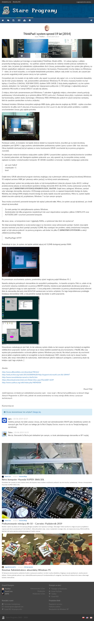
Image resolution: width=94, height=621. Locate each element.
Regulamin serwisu (55, 604)
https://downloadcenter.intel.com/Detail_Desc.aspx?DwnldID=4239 (28, 380)
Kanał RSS (54, 596)
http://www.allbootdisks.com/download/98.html (20, 372)
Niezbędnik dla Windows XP (59, 609)
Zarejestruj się (6, 2)
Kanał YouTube (56, 591)
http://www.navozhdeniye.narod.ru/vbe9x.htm (19, 377)
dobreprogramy (28, 567)
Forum (8, 20)
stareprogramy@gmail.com (13, 607)
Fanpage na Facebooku (59, 589)
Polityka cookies (54, 607)
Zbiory (24, 20)
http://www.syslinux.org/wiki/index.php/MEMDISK (21, 382)
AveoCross (6, 476)
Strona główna (3, 20)
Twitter (53, 594)
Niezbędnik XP (30, 20)
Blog (19, 20)
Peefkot (41, 37)
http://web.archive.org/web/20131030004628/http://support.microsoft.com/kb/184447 (36, 375)
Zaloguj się (37, 412)
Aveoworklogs (23, 476)
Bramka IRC (17, 2)
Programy (13, 20)
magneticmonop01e (9, 567)
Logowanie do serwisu (84, 2)
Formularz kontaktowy (12, 604)
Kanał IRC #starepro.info (13, 609)
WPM (5, 594)
